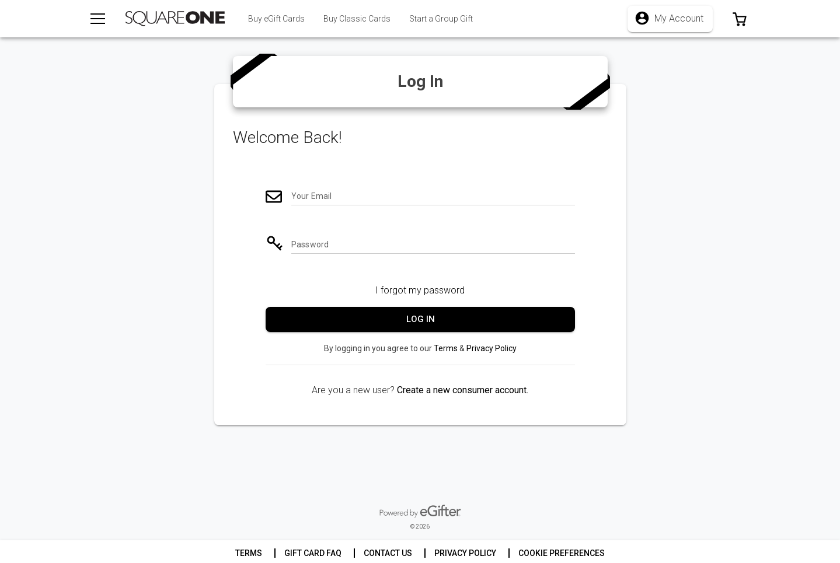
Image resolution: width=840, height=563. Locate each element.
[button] (739, 19)
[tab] (357, 18)
